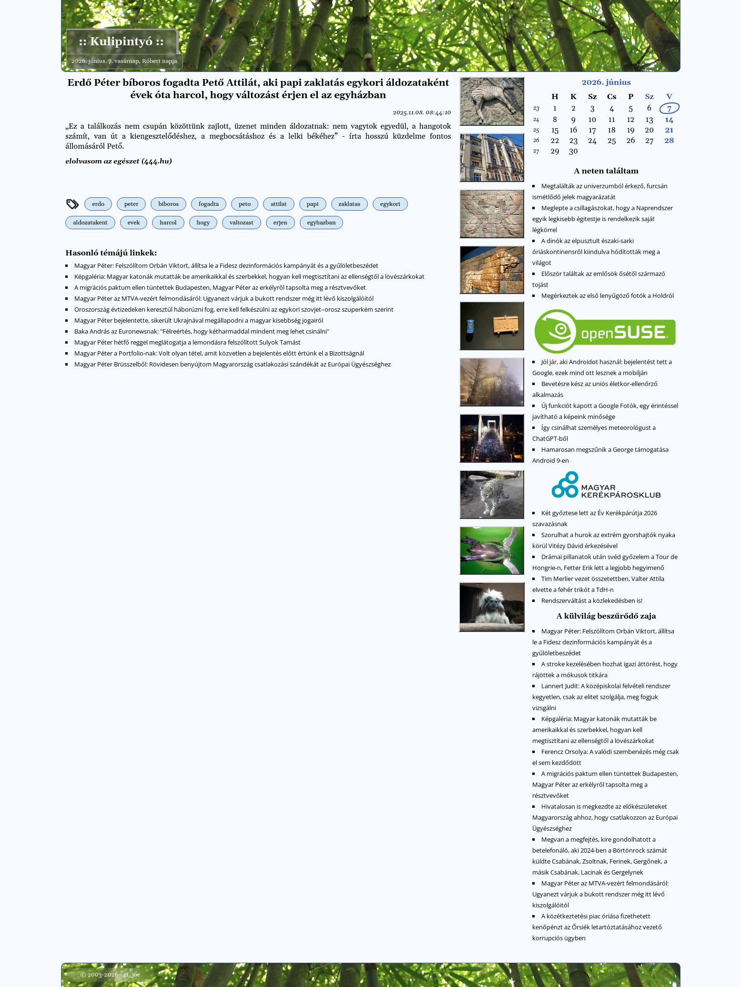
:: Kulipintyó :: (121, 42)
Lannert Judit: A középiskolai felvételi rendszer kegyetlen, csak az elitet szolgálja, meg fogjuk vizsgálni (602, 697)
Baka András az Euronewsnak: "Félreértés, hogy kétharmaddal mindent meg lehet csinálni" (201, 330)
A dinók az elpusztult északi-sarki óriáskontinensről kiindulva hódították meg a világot (596, 251)
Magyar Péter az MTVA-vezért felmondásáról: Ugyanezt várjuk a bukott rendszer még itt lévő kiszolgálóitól (224, 298)
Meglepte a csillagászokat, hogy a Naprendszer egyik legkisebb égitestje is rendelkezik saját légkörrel (603, 219)
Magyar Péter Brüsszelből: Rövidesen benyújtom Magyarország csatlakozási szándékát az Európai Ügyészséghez (232, 363)
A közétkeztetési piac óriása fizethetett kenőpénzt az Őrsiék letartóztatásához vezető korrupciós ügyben (597, 927)
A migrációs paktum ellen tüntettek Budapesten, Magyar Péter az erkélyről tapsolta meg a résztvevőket (220, 287)
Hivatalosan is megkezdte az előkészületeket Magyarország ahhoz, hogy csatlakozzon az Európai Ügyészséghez (605, 817)
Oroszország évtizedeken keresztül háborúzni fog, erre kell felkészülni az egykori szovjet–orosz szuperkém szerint (234, 309)
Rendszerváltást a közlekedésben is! (591, 601)
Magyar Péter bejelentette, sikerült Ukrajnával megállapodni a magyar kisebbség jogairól (198, 319)
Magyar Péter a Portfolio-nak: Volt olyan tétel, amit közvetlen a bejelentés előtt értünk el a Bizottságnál (219, 352)
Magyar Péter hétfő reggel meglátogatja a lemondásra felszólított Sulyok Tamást (187, 341)
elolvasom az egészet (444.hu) (119, 161)
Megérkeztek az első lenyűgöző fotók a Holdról (607, 295)
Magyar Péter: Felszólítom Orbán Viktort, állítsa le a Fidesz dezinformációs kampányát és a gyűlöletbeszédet (226, 265)
